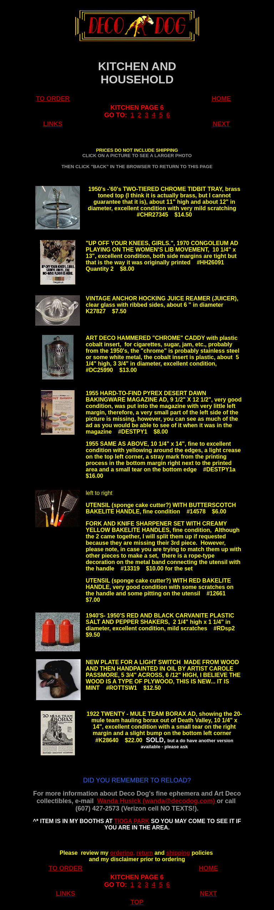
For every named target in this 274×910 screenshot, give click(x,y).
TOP (137, 902)
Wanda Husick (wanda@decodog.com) (157, 801)
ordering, (122, 853)
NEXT (221, 124)
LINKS (52, 124)
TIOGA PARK (131, 821)
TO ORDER (53, 98)
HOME (221, 98)
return (144, 853)
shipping (178, 853)
